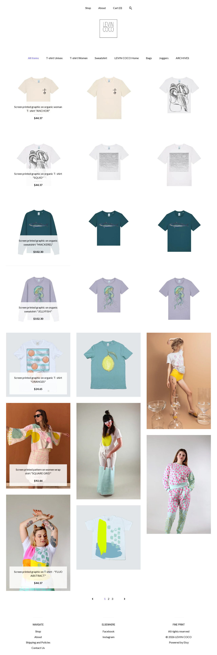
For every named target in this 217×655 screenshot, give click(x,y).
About (102, 8)
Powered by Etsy (179, 642)
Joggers (164, 58)
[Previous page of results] (93, 598)
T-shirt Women (78, 58)
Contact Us (38, 647)
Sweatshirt (101, 58)
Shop (88, 8)
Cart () (117, 8)
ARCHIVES (182, 58)
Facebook (108, 631)
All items (33, 58)
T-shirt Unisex (54, 58)
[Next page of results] (124, 598)
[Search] (130, 8)
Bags (149, 58)
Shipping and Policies (38, 642)
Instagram (108, 637)
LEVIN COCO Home (126, 58)
